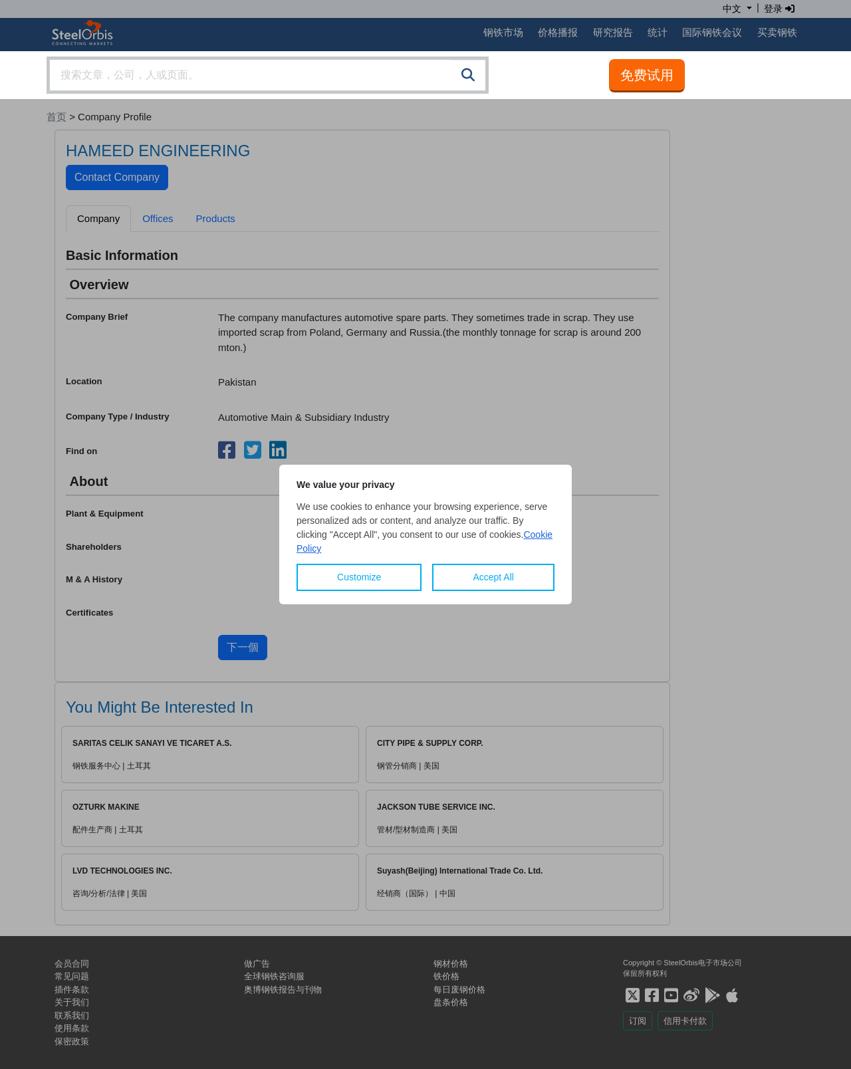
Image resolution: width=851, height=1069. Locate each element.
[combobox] (267, 75)
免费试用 (646, 75)
